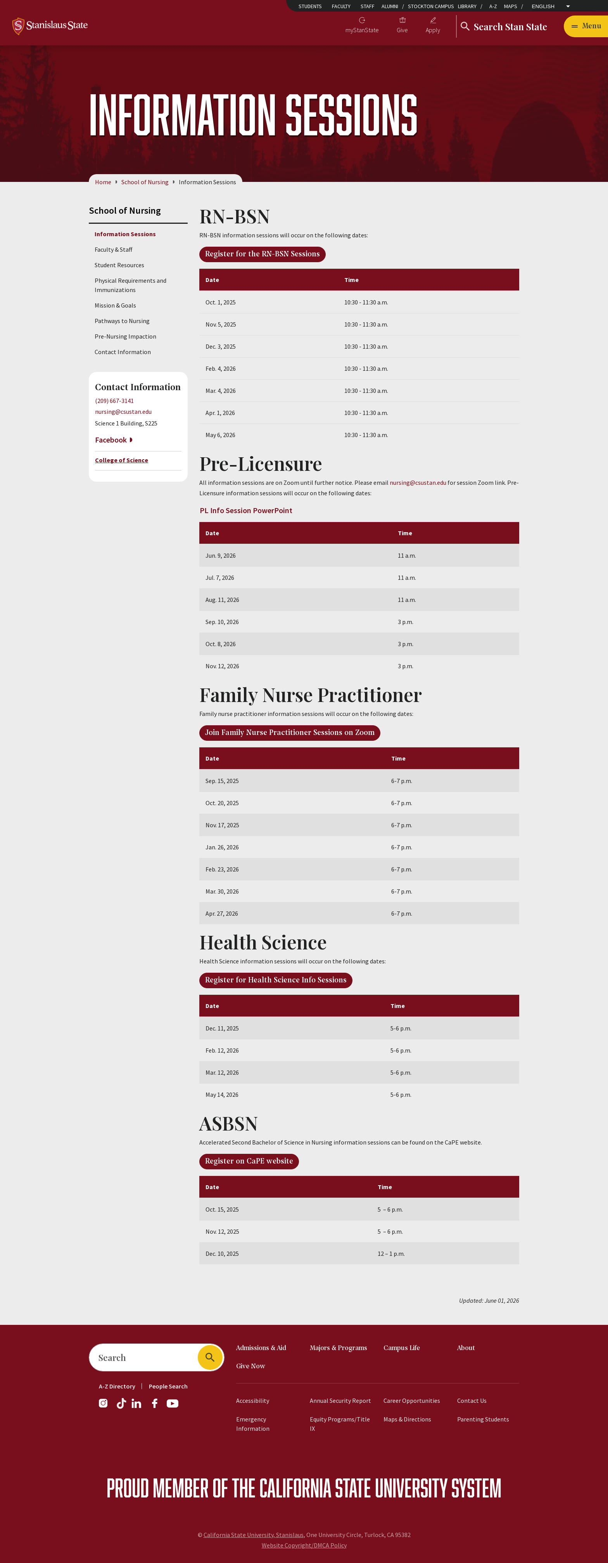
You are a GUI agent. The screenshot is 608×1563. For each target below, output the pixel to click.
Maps (510, 6)
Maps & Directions (407, 1419)
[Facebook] (157, 1407)
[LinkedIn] (136, 1407)
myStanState (362, 30)
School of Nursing (145, 182)
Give (402, 30)
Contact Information (123, 352)
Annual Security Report (340, 1400)
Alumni (390, 6)
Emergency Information (252, 1423)
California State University (353, 1487)
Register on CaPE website (249, 1162)
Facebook (111, 440)
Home (103, 182)
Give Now (250, 1366)
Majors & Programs (338, 1348)
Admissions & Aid (261, 1348)
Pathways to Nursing (122, 321)
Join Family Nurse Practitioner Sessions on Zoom (290, 733)
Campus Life (401, 1348)
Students (310, 6)
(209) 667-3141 (114, 401)
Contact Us (472, 1400)
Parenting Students (483, 1419)
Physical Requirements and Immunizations (130, 285)
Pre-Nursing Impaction (125, 336)
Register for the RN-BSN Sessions (262, 254)
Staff (368, 6)
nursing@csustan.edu (123, 412)
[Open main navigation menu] (586, 26)
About (466, 1348)
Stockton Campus (431, 6)
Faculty (341, 6)
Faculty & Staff (113, 249)
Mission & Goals (115, 305)
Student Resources (119, 265)
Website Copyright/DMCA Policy (304, 1545)
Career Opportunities (411, 1400)
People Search (168, 1386)
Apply (433, 30)
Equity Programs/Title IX (340, 1423)
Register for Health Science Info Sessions (276, 981)
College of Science (121, 460)
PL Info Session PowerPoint (246, 510)
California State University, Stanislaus (254, 1535)
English (543, 6)
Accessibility (252, 1400)
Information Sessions (125, 234)
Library (467, 6)
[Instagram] (106, 1407)
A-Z (493, 6)
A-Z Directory (117, 1386)
